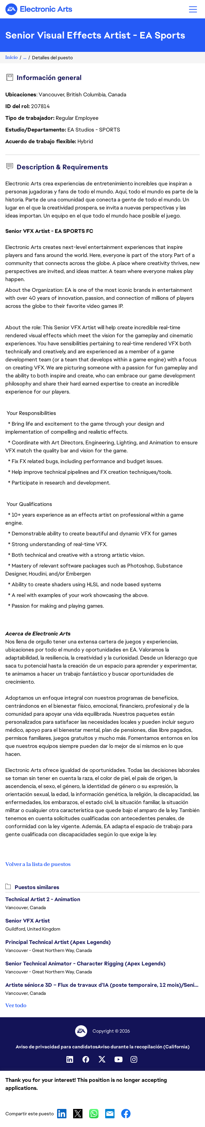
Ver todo (15, 1005)
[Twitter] (102, 1059)
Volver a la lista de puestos (37, 864)
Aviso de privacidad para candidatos (56, 1047)
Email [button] (110, 1114)
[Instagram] (135, 1059)
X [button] (78, 1114)
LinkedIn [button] (62, 1114)
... (24, 57)
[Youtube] (119, 1059)
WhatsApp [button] (94, 1114)
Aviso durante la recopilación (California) (143, 1047)
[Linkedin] (70, 1059)
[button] (193, 9)
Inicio (11, 57)
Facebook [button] (126, 1114)
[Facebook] (86, 1059)
